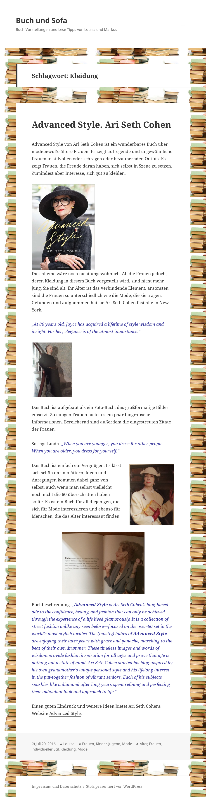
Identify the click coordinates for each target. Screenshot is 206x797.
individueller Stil (45, 749)
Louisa (68, 743)
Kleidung (68, 749)
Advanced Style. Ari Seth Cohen (101, 124)
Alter (143, 743)
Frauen (88, 743)
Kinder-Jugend (108, 743)
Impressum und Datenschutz (56, 786)
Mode (127, 743)
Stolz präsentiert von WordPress (114, 786)
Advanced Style (65, 713)
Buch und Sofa (41, 20)
